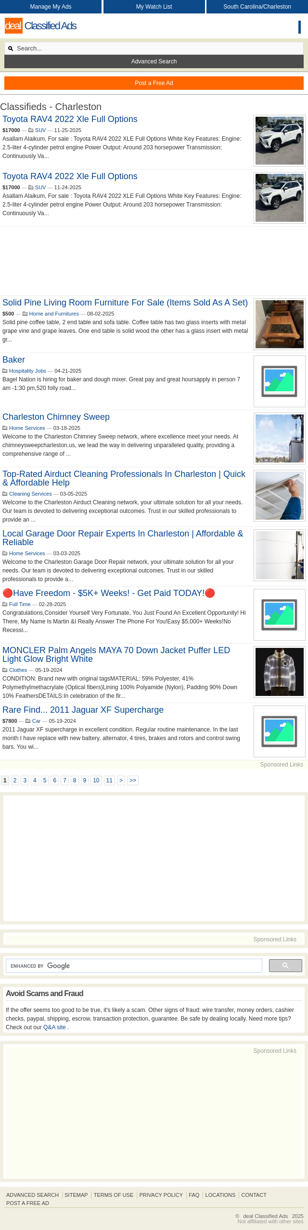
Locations (220, 1195)
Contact (254, 1195)
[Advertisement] (154, 261)
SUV (40, 130)
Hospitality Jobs (27, 371)
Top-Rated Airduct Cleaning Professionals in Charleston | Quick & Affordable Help (123, 478)
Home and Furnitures (54, 314)
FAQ (194, 1195)
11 (109, 780)
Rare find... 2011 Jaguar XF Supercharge (83, 710)
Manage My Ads (51, 6)
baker (13, 360)
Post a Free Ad (154, 83)
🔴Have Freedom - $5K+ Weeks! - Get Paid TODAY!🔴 (108, 593)
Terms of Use (114, 1195)
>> (132, 780)
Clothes (18, 670)
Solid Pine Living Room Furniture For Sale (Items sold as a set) (125, 302)
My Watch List (154, 6)
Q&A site (55, 1027)
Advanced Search (154, 61)
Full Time (20, 604)
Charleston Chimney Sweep (56, 417)
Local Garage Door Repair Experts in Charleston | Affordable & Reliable (123, 538)
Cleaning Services (30, 494)
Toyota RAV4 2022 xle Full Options (70, 119)
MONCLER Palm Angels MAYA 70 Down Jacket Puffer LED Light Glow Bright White (116, 654)
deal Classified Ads (265, 1216)
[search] (133, 966)
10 (96, 780)
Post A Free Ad (27, 1203)
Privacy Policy (161, 1195)
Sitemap (76, 1195)
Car (36, 721)
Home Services (27, 428)
